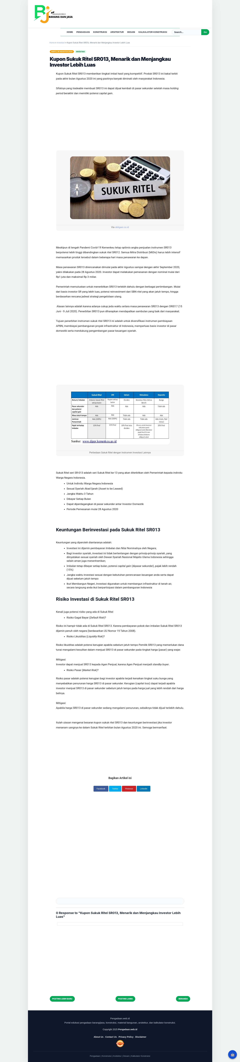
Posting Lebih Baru (62, 999)
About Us (98, 1036)
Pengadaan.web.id (127, 1029)
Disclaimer (140, 1036)
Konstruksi (100, 32)
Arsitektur (117, 32)
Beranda (183, 999)
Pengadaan (83, 32)
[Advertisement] (120, 107)
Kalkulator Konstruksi (153, 32)
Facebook (100, 789)
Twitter (114, 789)
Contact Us (111, 1036)
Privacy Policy (126, 1036)
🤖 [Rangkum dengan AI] (232, 1054)
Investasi (80, 52)
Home (70, 32)
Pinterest (129, 789)
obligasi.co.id (122, 227)
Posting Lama (125, 999)
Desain (131, 32)
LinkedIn (145, 789)
